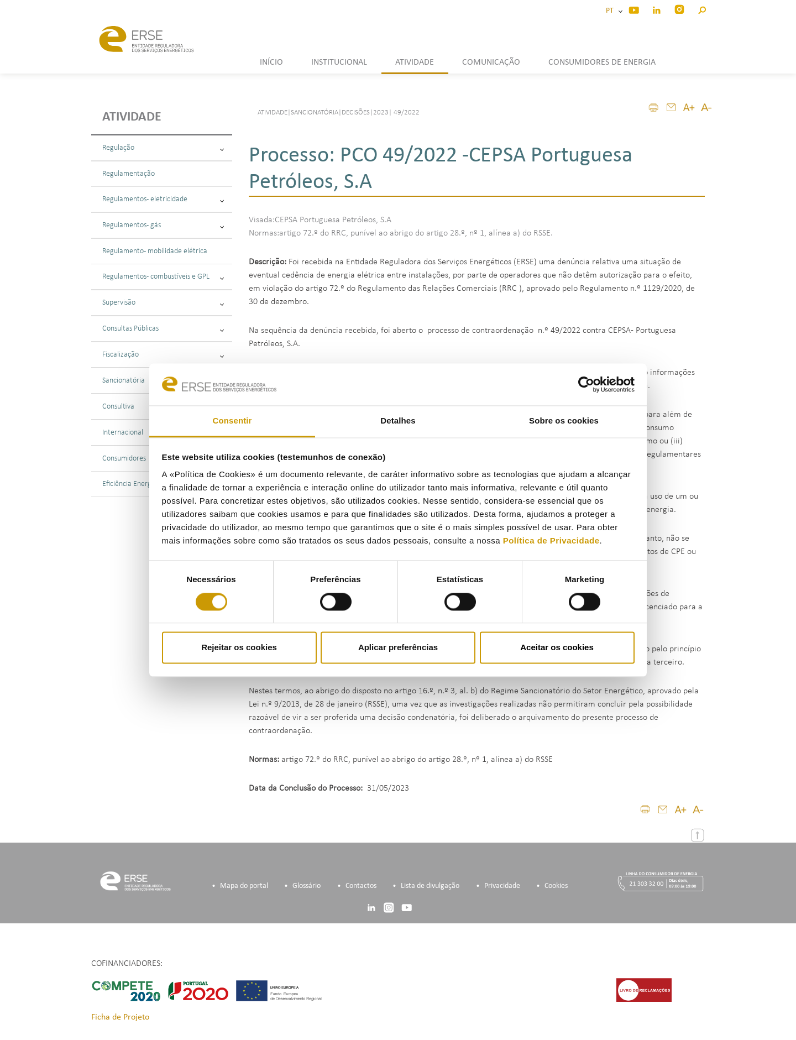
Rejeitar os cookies (239, 647)
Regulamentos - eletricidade (163, 199)
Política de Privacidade (551, 541)
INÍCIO (271, 62)
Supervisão (163, 303)
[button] (702, 8)
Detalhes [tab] (397, 421)
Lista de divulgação (430, 886)
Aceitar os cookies (557, 647)
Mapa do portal (244, 886)
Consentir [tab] (232, 421)
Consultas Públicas (163, 329)
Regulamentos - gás (163, 225)
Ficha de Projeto (120, 1017)
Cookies (556, 886)
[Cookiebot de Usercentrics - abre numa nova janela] (586, 384)
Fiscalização (163, 355)
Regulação (163, 148)
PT (611, 11)
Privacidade (502, 886)
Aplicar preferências (398, 647)
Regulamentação (128, 174)
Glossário (306, 886)
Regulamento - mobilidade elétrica (154, 251)
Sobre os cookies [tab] (564, 421)
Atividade (131, 117)
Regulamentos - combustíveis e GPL (163, 277)
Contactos (360, 886)
